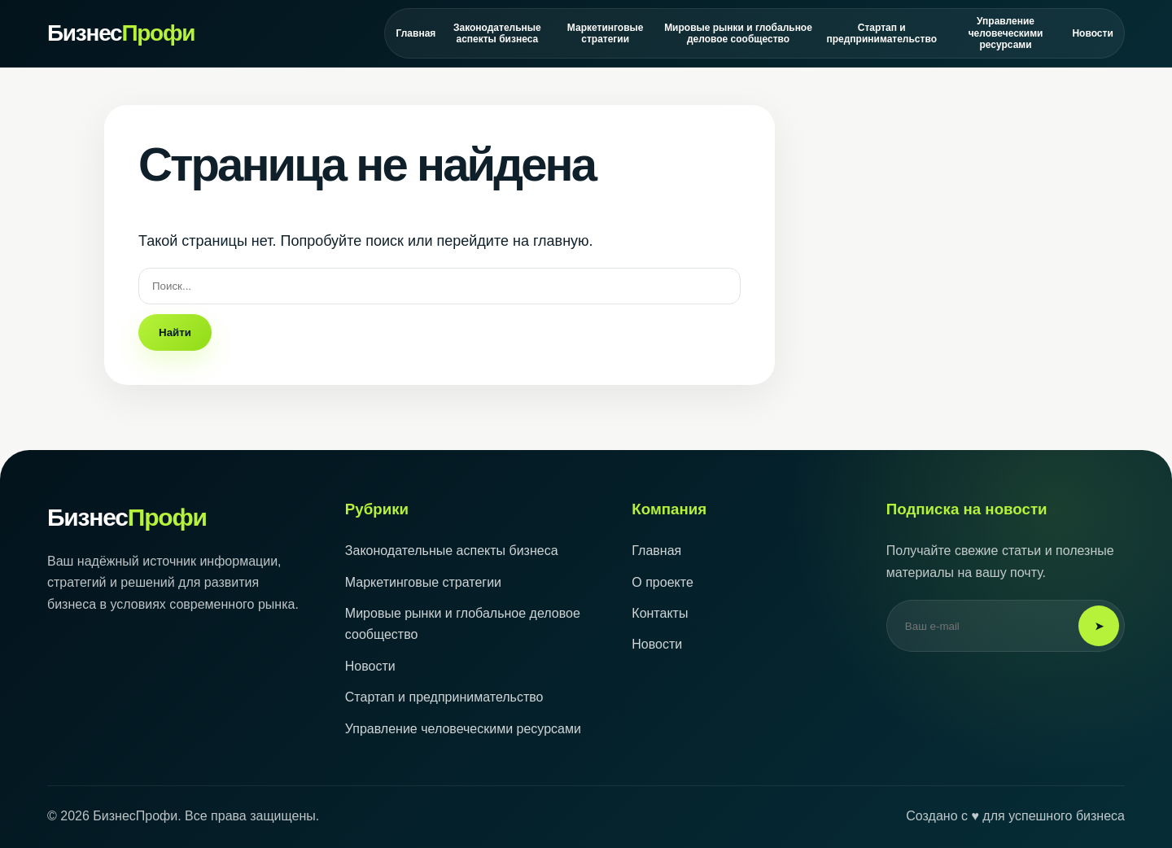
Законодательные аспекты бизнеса (497, 33)
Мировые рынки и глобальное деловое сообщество (738, 33)
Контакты (660, 613)
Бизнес (121, 33)
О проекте (662, 582)
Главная (416, 33)
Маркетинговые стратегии (605, 33)
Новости (1092, 33)
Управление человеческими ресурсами (1006, 32)
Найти (175, 332)
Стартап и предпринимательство (882, 33)
